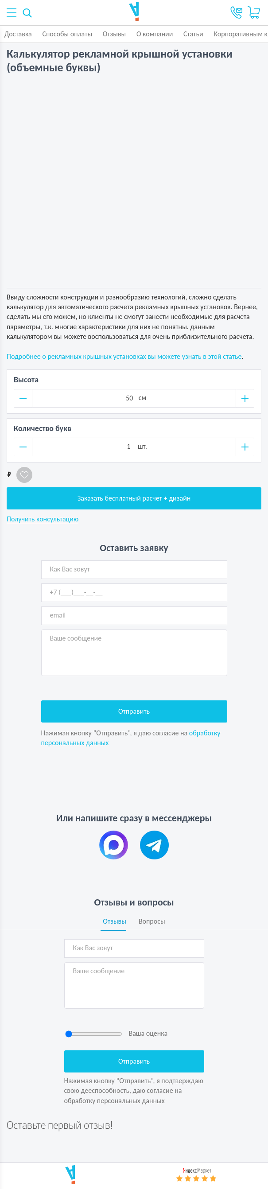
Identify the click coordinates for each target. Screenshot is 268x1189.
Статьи (193, 34)
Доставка (18, 34)
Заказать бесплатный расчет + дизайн (134, 498)
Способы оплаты (67, 34)
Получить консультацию (42, 519)
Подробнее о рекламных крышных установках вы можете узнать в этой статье (124, 356)
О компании (154, 34)
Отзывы (114, 34)
